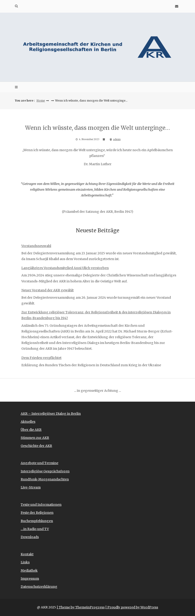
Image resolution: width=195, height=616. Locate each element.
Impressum (30, 578)
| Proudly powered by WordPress (131, 607)
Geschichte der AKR (36, 446)
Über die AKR (31, 430)
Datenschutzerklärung (39, 587)
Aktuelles (28, 422)
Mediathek (29, 570)
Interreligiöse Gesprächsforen (45, 471)
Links (25, 562)
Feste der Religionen (37, 513)
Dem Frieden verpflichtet (41, 358)
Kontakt (27, 554)
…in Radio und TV (35, 529)
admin (117, 139)
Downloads (30, 537)
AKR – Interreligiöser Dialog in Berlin (51, 414)
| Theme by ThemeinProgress (81, 607)
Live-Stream (31, 487)
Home (40, 100)
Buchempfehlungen (37, 521)
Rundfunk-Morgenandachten (45, 479)
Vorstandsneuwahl (36, 246)
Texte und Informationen (41, 504)
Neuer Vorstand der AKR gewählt (47, 290)
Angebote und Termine (39, 463)
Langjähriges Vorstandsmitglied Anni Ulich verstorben (65, 268)
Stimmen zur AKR (35, 438)
